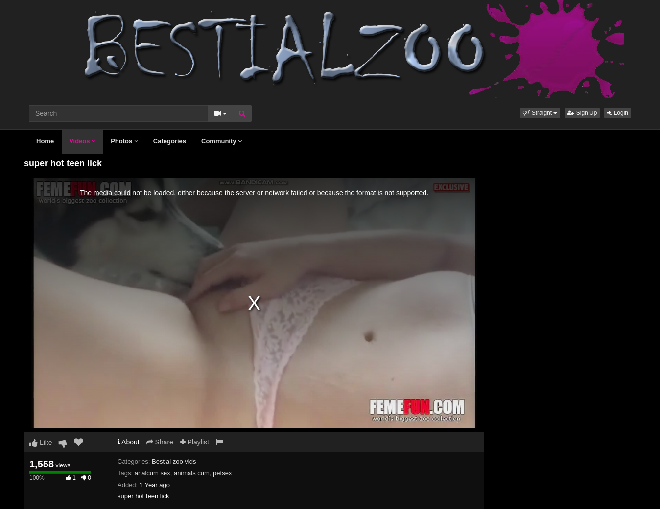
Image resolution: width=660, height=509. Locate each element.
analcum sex (152, 473)
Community (221, 141)
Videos (82, 141)
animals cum (192, 473)
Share (159, 442)
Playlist (194, 442)
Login (617, 113)
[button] (540, 113)
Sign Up (582, 113)
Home (45, 141)
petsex (222, 473)
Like (40, 442)
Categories (169, 141)
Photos (124, 141)
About (129, 442)
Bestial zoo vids (174, 461)
